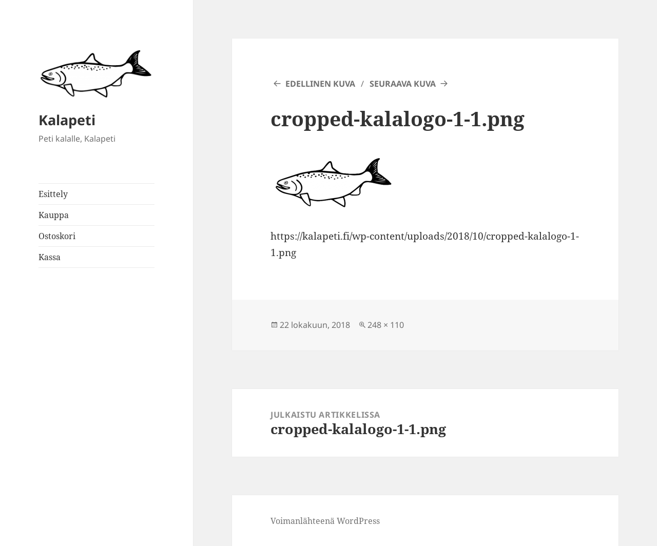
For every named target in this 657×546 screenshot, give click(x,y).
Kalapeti (66, 119)
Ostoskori (56, 236)
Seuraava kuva (403, 83)
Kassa (49, 257)
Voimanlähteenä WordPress (325, 520)
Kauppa (53, 215)
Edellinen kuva (320, 83)
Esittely (53, 194)
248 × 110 (386, 324)
